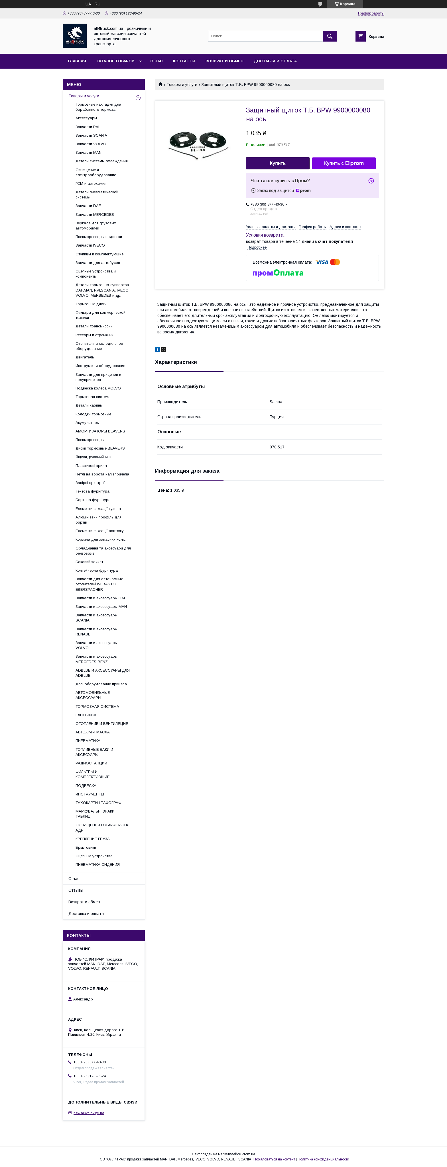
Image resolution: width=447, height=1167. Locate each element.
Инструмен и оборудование (100, 366)
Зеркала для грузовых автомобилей (96, 225)
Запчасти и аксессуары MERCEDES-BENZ (96, 659)
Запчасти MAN (88, 152)
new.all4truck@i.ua (89, 1113)
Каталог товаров (115, 61)
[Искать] (330, 36)
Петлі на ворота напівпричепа (102, 474)
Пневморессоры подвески (99, 237)
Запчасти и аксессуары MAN (101, 606)
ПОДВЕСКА (86, 786)
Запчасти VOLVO (91, 144)
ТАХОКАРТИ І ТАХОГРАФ (98, 803)
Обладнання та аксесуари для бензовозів (103, 550)
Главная (77, 61)
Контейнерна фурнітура (97, 570)
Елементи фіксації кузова (98, 508)
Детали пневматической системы (97, 194)
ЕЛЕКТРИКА (86, 715)
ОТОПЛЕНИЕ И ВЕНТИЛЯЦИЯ (102, 723)
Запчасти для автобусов (98, 263)
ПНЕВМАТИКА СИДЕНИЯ (98, 864)
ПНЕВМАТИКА (88, 741)
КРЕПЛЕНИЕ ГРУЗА (93, 839)
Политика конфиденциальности (323, 1159)
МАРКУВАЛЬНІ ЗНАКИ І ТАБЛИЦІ (96, 814)
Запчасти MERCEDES (95, 214)
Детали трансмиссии (94, 326)
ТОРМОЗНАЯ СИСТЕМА (97, 706)
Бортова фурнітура (93, 500)
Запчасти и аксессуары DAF (101, 598)
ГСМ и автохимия (91, 183)
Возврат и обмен (224, 61)
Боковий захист (89, 562)
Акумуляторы (87, 423)
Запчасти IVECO (90, 245)
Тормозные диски (91, 304)
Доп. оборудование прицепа (101, 684)
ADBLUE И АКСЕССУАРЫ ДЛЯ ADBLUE (103, 673)
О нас (156, 61)
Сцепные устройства (94, 856)
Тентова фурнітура (92, 491)
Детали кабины (89, 405)
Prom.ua (248, 1154)
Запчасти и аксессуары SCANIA (96, 617)
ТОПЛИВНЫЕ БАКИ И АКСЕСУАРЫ (94, 752)
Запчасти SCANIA (91, 135)
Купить (278, 163)
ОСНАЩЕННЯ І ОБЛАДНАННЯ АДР (102, 827)
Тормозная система (93, 397)
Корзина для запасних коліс (101, 539)
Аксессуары (86, 118)
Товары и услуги (181, 84)
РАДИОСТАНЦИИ (91, 763)
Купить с (344, 163)
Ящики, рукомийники (93, 457)
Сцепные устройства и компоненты (96, 273)
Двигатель (85, 357)
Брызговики (86, 847)
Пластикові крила (91, 465)
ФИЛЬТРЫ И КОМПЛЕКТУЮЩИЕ (92, 774)
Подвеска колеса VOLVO (98, 388)
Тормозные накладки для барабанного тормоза (98, 107)
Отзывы (75, 890)
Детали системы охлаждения (102, 161)
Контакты (184, 61)
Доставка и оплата (275, 61)
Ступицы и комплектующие (99, 254)
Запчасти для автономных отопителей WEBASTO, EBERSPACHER (99, 584)
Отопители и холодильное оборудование (99, 346)
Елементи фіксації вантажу (100, 531)
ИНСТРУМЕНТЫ (90, 794)
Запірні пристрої (90, 483)
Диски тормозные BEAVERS (100, 448)
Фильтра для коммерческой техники (100, 315)
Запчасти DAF (88, 206)
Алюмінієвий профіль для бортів (98, 519)
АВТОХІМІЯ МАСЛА (93, 732)
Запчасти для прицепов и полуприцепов (98, 377)
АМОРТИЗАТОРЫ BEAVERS (100, 431)
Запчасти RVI (87, 127)
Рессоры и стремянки (94, 335)
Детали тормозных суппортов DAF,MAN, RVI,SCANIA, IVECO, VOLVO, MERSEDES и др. (102, 290)
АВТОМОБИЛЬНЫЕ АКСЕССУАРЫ (93, 695)
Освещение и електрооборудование (96, 172)
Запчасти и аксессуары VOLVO (96, 645)
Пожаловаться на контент (274, 1159)
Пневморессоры (90, 440)
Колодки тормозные (93, 414)
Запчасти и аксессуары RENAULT (96, 631)
